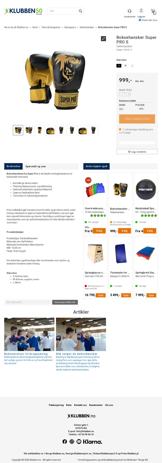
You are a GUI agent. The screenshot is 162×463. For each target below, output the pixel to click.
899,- (141, 109)
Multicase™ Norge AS (137, 460)
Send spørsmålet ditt (65, 302)
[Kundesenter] (130, 11)
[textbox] (28, 302)
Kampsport (70, 27)
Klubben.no (22, 27)
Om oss (109, 405)
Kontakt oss (80, 405)
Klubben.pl (133, 453)
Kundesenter (96, 405)
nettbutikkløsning (109, 460)
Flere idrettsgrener (51, 27)
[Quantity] (125, 94)
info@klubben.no (85, 431)
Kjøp (137, 119)
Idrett (35, 27)
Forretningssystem (87, 460)
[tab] (13, 166)
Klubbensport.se (82, 453)
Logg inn (141, 11)
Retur (69, 405)
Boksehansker (87, 27)
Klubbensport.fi (109, 453)
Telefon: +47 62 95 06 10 (81, 434)
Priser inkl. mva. (148, 20)
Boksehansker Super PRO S (112, 27)
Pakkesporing (56, 405)
